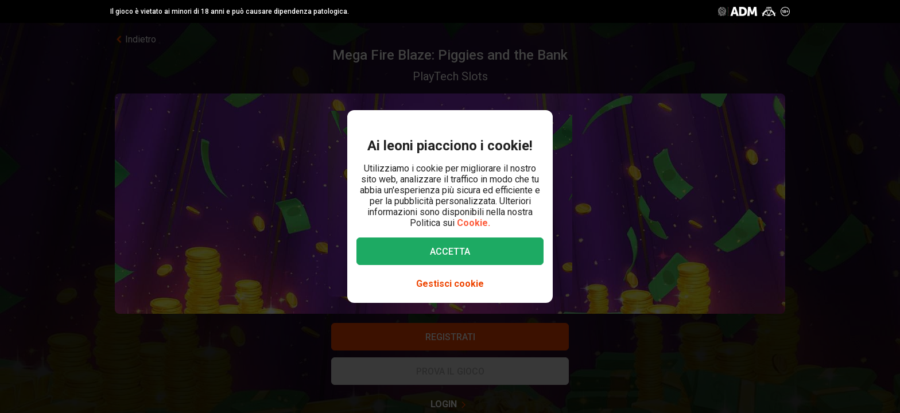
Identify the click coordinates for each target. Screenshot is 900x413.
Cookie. (473, 222)
